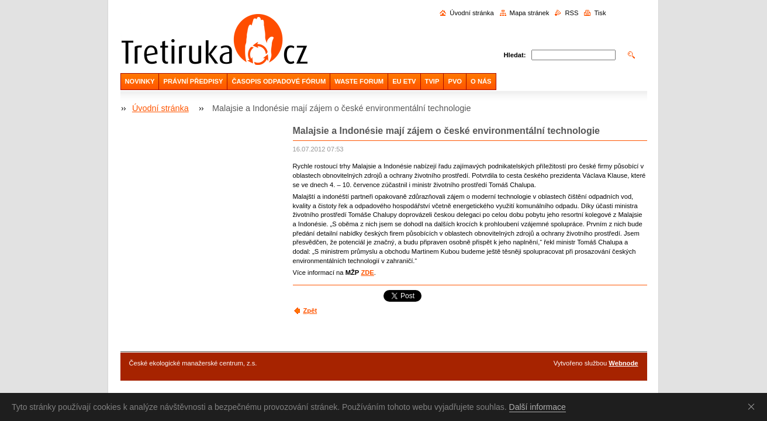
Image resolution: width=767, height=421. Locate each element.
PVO (455, 81)
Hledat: (515, 54)
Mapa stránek (530, 12)
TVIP (432, 81)
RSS (571, 12)
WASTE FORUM (359, 81)
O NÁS (481, 81)
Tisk (600, 12)
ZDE (367, 272)
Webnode (623, 363)
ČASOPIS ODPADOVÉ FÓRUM (279, 81)
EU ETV (404, 81)
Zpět (310, 310)
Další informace (537, 407)
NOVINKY (140, 81)
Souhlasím (753, 406)
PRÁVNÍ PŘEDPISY (193, 81)
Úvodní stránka (471, 12)
